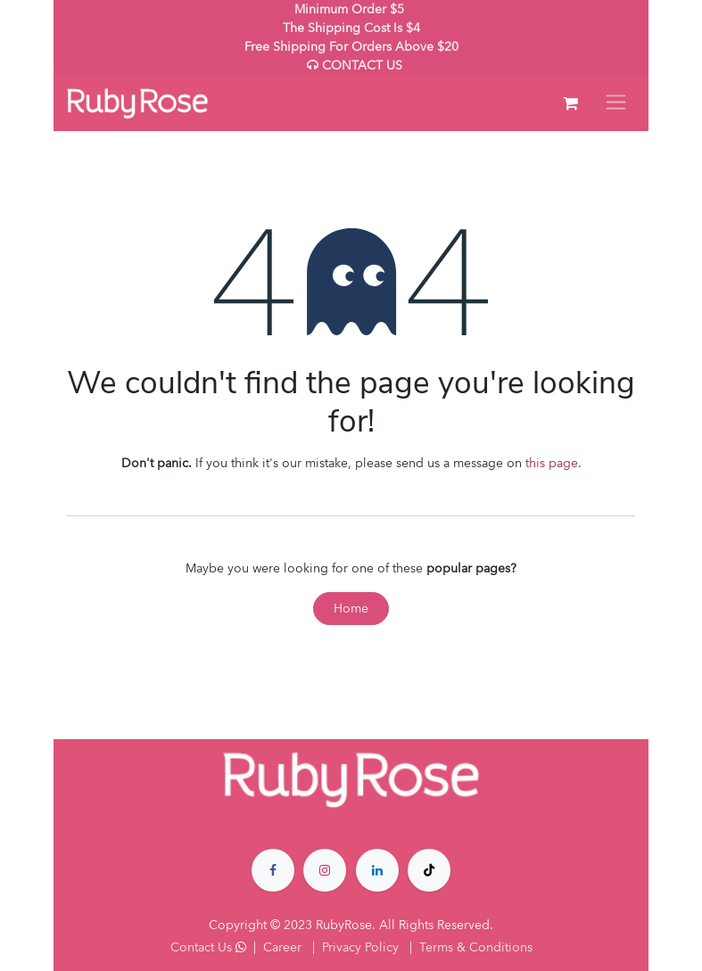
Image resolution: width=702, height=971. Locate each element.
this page (551, 463)
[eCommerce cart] (570, 103)
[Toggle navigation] (616, 103)
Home (351, 608)
